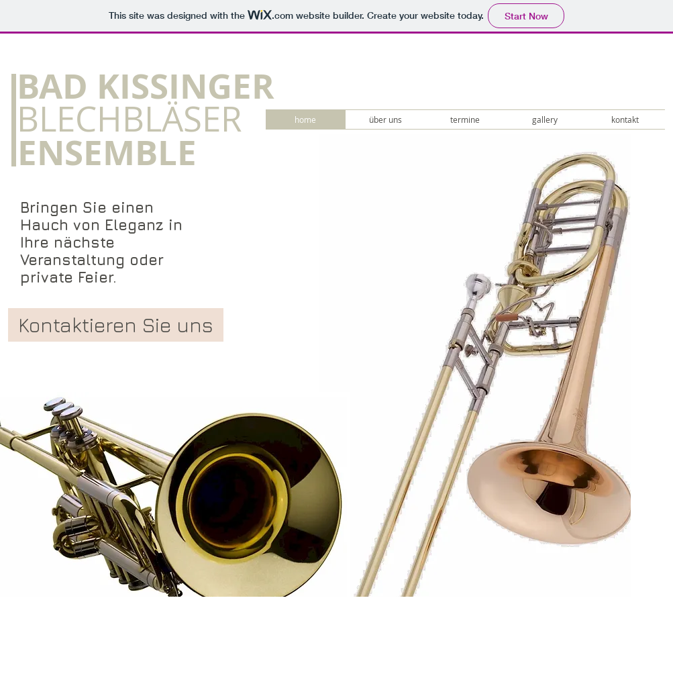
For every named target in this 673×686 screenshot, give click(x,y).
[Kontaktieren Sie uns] (115, 325)
